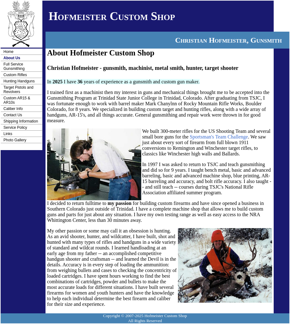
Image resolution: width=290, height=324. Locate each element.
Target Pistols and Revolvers (18, 89)
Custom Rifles (15, 75)
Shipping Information (20, 121)
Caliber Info (13, 109)
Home (8, 52)
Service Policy (15, 127)
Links (7, 134)
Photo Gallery (14, 140)
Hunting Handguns (19, 81)
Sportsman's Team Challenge (219, 136)
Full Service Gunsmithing (13, 66)
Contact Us (12, 115)
